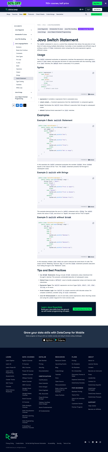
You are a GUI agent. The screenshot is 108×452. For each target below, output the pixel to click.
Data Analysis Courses (26, 406)
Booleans (18, 47)
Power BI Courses (27, 370)
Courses (8, 386)
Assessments (10, 376)
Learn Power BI (10, 367)
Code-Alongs (59, 370)
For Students (76, 364)
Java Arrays (42, 32)
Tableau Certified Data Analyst (44, 402)
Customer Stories (77, 403)
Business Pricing (77, 391)
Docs (57, 377)
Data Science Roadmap (10, 390)
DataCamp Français (94, 397)
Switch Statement (21, 78)
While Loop (19, 87)
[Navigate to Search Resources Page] (86, 14)
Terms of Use (67, 443)
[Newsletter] (60, 14)
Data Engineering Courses (27, 421)
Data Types (19, 56)
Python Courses (27, 360)
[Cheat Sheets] (40, 14)
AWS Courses (26, 384)
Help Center (92, 405)
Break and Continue (22, 50)
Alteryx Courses (27, 377)
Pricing (41, 364)
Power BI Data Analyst (43, 397)
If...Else (18, 62)
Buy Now (97, 3)
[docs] (22, 14)
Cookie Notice (20, 443)
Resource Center (60, 360)
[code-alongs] (50, 14)
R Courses (25, 364)
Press (90, 374)
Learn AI (8, 364)
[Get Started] (97, 9)
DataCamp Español (94, 384)
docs (44, 25)
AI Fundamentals (44, 410)
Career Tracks (10, 379)
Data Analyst (43, 386)
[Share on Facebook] (21, 105)
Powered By (87, 94)
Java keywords (43, 29)
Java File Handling (71, 29)
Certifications (43, 379)
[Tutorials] (14, 14)
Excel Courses (26, 398)
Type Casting (20, 81)
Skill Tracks (9, 383)
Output (18, 72)
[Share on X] (24, 105)
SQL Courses (26, 367)
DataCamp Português (91, 389)
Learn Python (10, 360)
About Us (91, 360)
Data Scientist (43, 383)
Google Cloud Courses (26, 389)
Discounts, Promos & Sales (78, 375)
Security (41, 367)
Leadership (91, 377)
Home (39, 25)
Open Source (59, 381)
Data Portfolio (59, 395)
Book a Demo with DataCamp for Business (61, 389)
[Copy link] (13, 105)
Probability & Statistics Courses (28, 426)
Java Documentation (54, 25)
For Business (76, 367)
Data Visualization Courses (28, 411)
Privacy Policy (10, 443)
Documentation (44, 370)
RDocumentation (60, 384)
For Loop (18, 59)
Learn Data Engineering (9, 371)
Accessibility (51, 443)
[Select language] (81, 9)
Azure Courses (27, 381)
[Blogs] (8, 14)
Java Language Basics (86, 29)
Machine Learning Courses (28, 416)
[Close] (105, 3)
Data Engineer (43, 390)
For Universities (76, 370)
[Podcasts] (31, 14)
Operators (19, 69)
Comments (19, 53)
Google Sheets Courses (27, 394)
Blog (56, 367)
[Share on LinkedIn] (17, 105)
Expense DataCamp (78, 379)
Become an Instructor (95, 370)
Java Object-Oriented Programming (59, 32)
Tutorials (58, 374)
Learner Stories (93, 364)
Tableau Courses (27, 374)
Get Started (42, 360)
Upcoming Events (60, 364)
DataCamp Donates (78, 382)
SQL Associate (43, 393)
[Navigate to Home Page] (12, 9)
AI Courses (25, 402)
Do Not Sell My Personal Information (36, 443)
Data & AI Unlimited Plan (78, 399)
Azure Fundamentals (45, 407)
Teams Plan (75, 395)
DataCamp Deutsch (94, 393)
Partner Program (77, 407)
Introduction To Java (56, 29)
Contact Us (92, 381)
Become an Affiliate (94, 409)
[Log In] (88, 9)
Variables (19, 84)
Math (17, 66)
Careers (90, 367)
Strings (18, 75)
